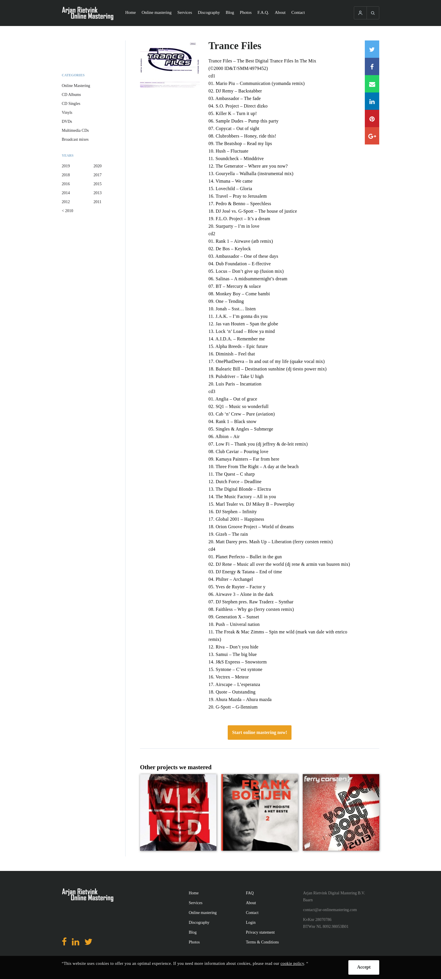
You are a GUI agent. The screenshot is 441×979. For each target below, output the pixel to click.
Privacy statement (260, 932)
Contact (298, 12)
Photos (246, 12)
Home (130, 12)
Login (250, 922)
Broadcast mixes (75, 139)
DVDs (67, 121)
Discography (209, 12)
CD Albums (71, 94)
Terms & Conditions (262, 942)
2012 (66, 202)
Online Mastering (76, 86)
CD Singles (71, 103)
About (280, 12)
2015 (98, 184)
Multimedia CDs (75, 130)
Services (184, 12)
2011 (97, 202)
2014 (66, 193)
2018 (66, 175)
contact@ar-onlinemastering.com (330, 910)
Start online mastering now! (259, 732)
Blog (230, 12)
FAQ (250, 893)
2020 (98, 166)
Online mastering (157, 12)
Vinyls (67, 112)
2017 (98, 175)
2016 (66, 184)
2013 (98, 193)
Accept (364, 967)
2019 (66, 166)
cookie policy (292, 963)
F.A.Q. (263, 12)
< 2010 (67, 211)
